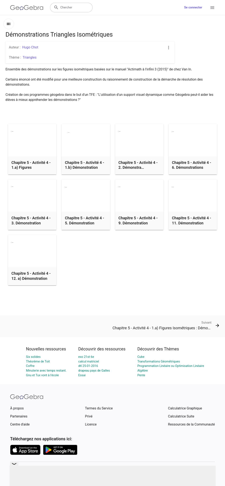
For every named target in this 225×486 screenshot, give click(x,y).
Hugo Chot (30, 47)
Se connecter (193, 7)
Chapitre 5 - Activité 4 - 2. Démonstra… (138, 165)
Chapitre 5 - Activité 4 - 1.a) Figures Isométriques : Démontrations (31, 170)
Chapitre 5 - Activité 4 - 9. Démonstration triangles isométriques (138, 223)
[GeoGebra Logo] (26, 7)
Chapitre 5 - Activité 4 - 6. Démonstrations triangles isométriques (191, 167)
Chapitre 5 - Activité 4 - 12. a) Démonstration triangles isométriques (31, 278)
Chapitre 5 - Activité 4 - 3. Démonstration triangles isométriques (31, 223)
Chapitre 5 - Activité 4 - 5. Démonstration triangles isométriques (84, 223)
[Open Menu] (212, 7)
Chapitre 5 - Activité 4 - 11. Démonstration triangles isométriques (191, 223)
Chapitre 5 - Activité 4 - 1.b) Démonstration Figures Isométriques (84, 167)
